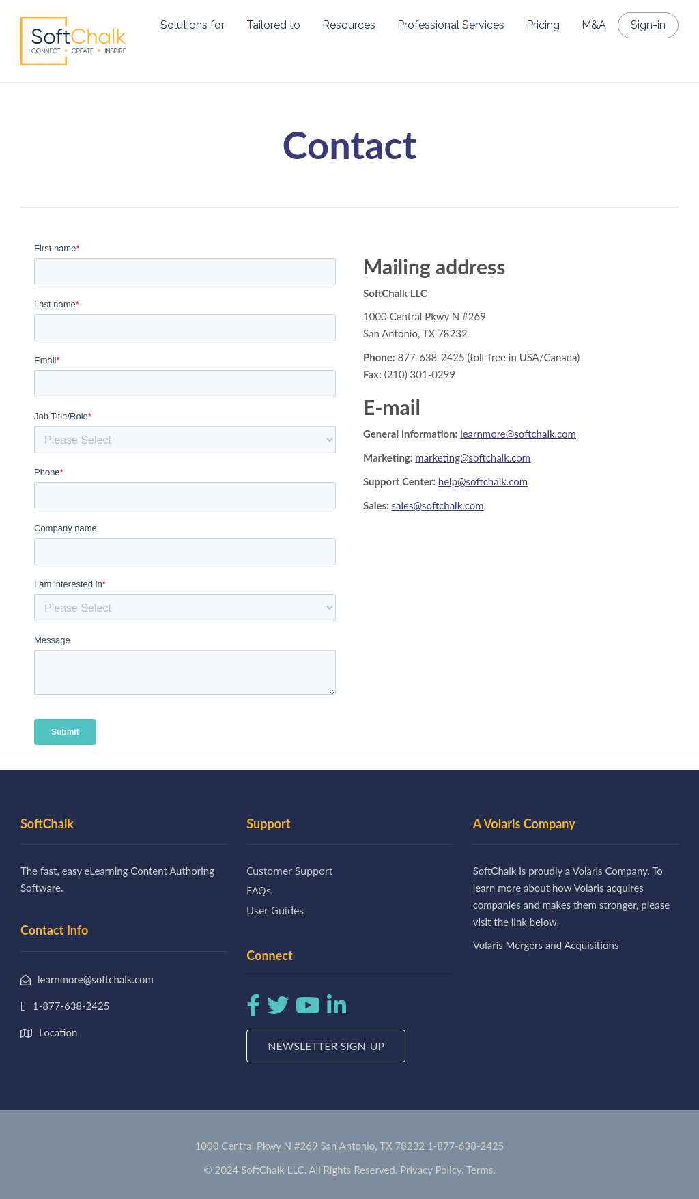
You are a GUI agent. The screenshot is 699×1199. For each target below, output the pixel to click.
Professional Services (450, 24)
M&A (594, 24)
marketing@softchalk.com (472, 457)
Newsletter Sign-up (326, 1045)
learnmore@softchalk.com (518, 433)
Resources (348, 24)
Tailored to (273, 24)
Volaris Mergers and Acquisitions (546, 945)
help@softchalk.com (483, 481)
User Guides (275, 910)
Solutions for (192, 24)
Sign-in (648, 24)
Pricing (543, 24)
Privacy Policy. (432, 1169)
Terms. (481, 1169)
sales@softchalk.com (438, 505)
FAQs (258, 890)
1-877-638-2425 (465, 1146)
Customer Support (289, 870)
